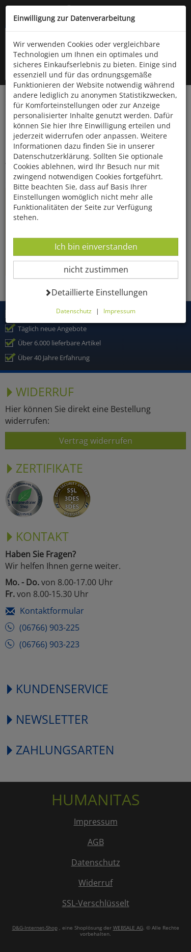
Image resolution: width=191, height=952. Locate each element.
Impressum (119, 311)
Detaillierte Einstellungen (96, 292)
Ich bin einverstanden (96, 246)
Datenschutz (74, 311)
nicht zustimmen (102, 269)
